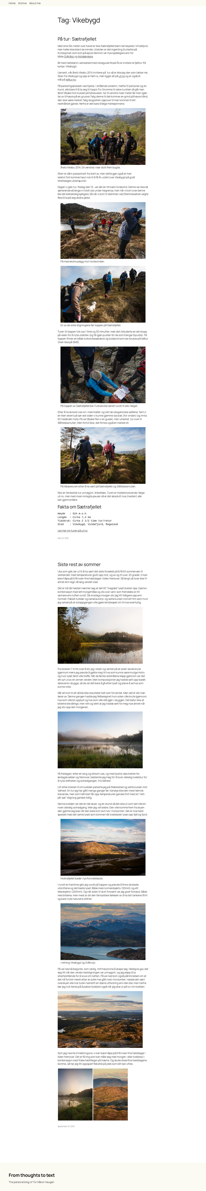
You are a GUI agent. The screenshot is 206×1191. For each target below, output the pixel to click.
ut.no (122, 76)
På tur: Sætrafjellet (77, 38)
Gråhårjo (69, 56)
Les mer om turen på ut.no (73, 530)
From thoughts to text (32, 1175)
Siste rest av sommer (79, 564)
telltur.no (71, 79)
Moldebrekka (85, 56)
